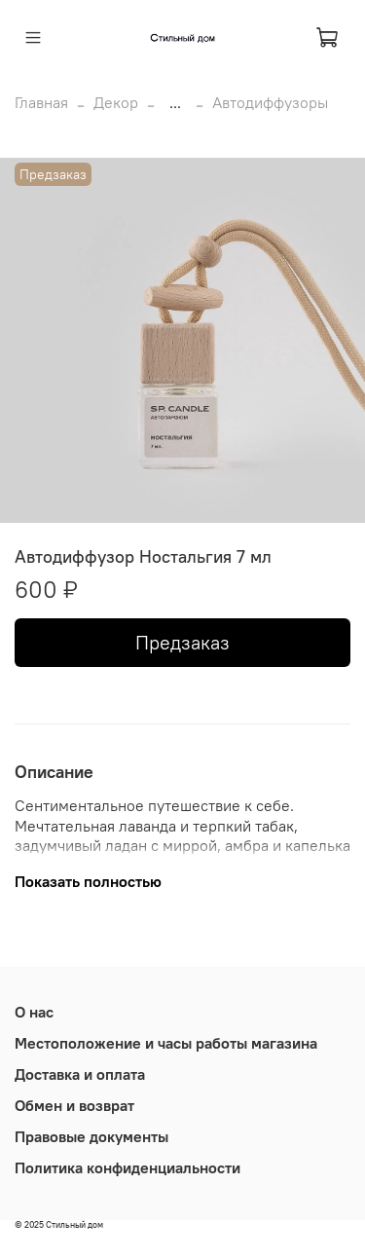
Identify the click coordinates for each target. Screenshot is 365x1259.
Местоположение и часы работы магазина (166, 1043)
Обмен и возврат (74, 1105)
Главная (41, 102)
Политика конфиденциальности (127, 1167)
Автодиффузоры (270, 102)
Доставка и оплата (80, 1074)
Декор (115, 102)
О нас (34, 1011)
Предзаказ (182, 642)
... (175, 102)
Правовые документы (91, 1136)
